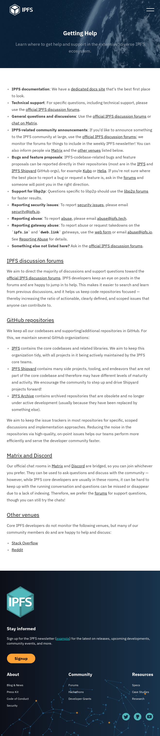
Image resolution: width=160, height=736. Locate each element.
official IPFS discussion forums (52, 109)
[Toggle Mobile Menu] (150, 10)
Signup (21, 658)
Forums (73, 685)
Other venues (23, 514)
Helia (101, 170)
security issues (90, 204)
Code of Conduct (18, 699)
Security (12, 705)
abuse (66, 218)
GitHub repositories (30, 319)
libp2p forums (136, 191)
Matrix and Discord (29, 455)
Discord (78, 465)
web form (103, 232)
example (62, 638)
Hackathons (76, 692)
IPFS (141, 163)
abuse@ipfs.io (139, 232)
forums (130, 177)
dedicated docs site (88, 89)
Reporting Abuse (33, 239)
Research (138, 699)
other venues (89, 150)
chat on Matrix (24, 123)
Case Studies (140, 692)
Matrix (56, 150)
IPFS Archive (23, 395)
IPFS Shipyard (24, 170)
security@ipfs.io (26, 211)
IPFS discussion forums (35, 260)
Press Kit (12, 692)
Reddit (17, 549)
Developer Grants (79, 699)
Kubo (87, 170)
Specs (136, 685)
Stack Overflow (25, 543)
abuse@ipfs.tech (111, 218)
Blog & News (15, 685)
